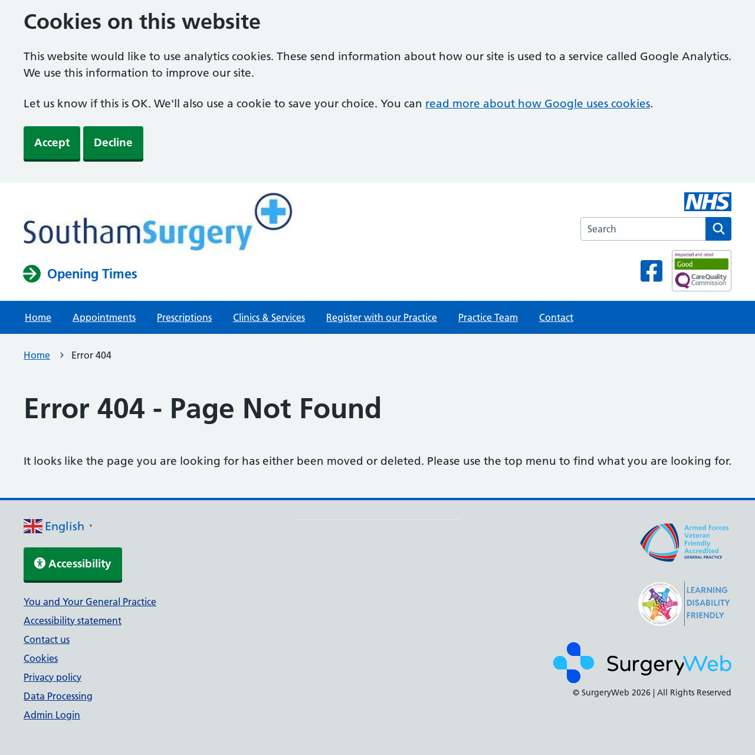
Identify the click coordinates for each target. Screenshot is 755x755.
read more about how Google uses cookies (537, 103)
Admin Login (52, 715)
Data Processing (58, 696)
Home (38, 317)
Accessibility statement (73, 620)
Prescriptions (184, 317)
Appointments (104, 317)
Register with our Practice (381, 317)
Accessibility (72, 563)
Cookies (41, 658)
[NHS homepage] (158, 223)
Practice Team (488, 317)
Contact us (47, 639)
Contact (556, 317)
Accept (52, 142)
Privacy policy (52, 677)
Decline (113, 142)
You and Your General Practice (90, 602)
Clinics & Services (269, 317)
